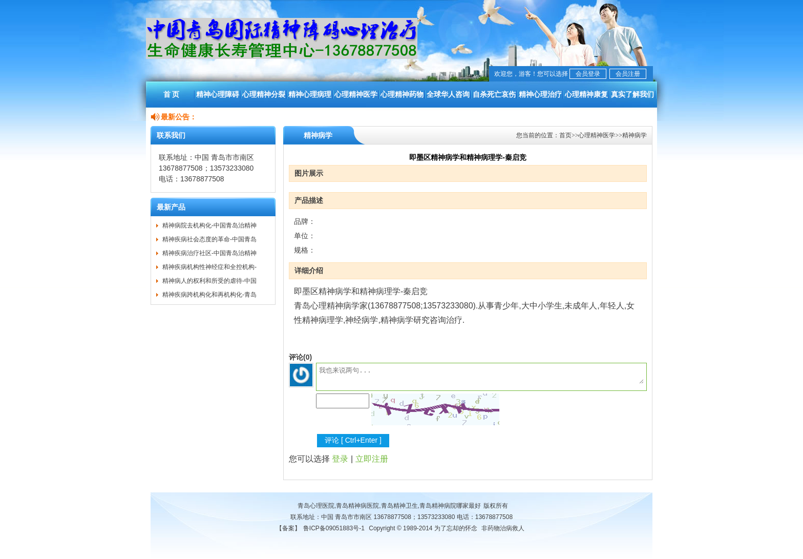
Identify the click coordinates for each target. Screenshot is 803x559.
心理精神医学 (355, 94)
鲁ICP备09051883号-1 (334, 528)
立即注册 (371, 458)
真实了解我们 (632, 94)
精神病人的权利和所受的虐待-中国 (209, 280)
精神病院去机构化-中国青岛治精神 (209, 225)
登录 (340, 458)
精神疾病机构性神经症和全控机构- (209, 267)
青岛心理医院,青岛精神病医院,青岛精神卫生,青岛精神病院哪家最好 (389, 505)
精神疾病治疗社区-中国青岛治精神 (209, 253)
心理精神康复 (586, 94)
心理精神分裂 (263, 94)
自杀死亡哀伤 (494, 94)
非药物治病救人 (502, 528)
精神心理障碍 (217, 94)
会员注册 (628, 73)
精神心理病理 (309, 94)
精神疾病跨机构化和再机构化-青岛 (209, 294)
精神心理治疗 (540, 94)
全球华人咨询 (448, 94)
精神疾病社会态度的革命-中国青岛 (209, 239)
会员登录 (588, 73)
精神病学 (634, 135)
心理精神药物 (402, 94)
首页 (565, 135)
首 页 (171, 94)
